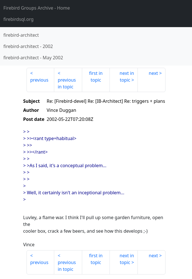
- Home (36, 8)
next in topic (127, 76)
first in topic (96, 76)
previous (39, 80)
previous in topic (67, 83)
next (153, 73)
